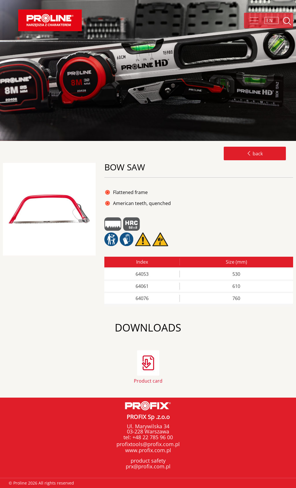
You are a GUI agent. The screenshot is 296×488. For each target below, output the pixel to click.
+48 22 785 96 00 (152, 437)
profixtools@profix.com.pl (148, 444)
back (255, 153)
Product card (148, 380)
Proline (50, 20)
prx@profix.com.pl (148, 466)
